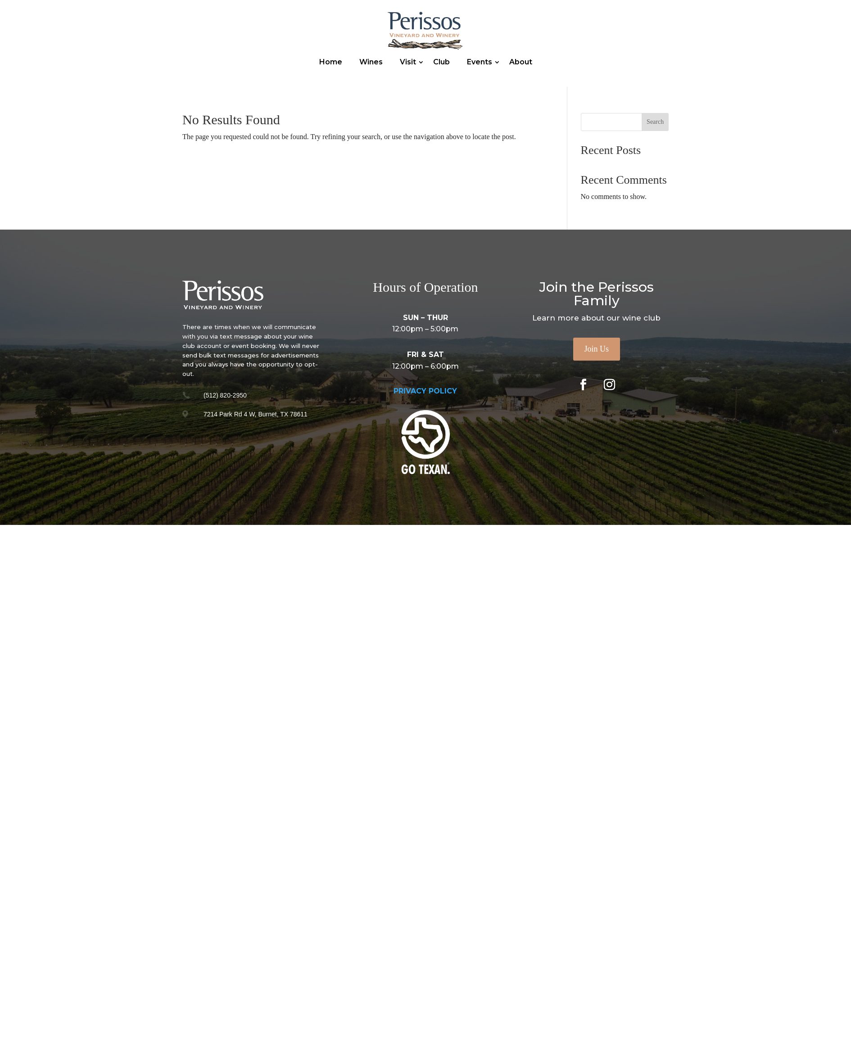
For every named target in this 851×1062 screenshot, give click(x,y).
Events (479, 62)
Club (441, 62)
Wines (371, 62)
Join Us (596, 348)
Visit (408, 62)
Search (655, 121)
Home (330, 62)
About (520, 62)
